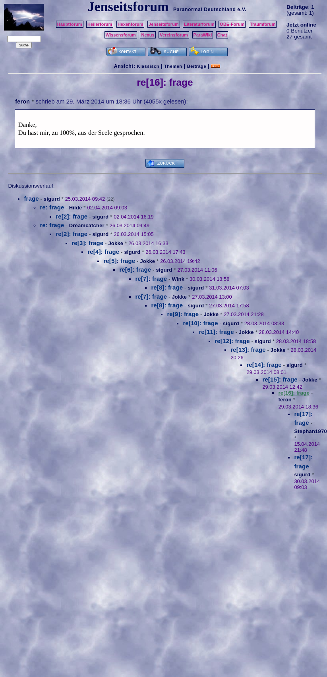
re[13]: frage (247, 349)
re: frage (52, 207)
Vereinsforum (174, 35)
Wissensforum (121, 35)
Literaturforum (199, 24)
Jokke (115, 243)
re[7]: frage (151, 278)
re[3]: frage (87, 243)
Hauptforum (69, 24)
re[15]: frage (279, 379)
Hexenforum (130, 24)
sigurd (52, 199)
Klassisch (148, 66)
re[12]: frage (232, 341)
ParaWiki (202, 35)
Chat (222, 35)
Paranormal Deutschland (204, 9)
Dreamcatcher (86, 225)
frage (31, 198)
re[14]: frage (263, 364)
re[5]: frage (119, 260)
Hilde (75, 208)
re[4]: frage (103, 251)
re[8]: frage (167, 287)
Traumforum (263, 24)
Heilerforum (99, 24)
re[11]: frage (216, 331)
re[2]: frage (71, 216)
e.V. (241, 9)
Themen (173, 66)
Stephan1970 (310, 431)
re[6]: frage (135, 269)
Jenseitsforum (164, 24)
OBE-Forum (232, 24)
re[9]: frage (183, 314)
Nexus (147, 35)
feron (22, 101)
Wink (178, 279)
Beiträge (196, 66)
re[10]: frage (200, 323)
